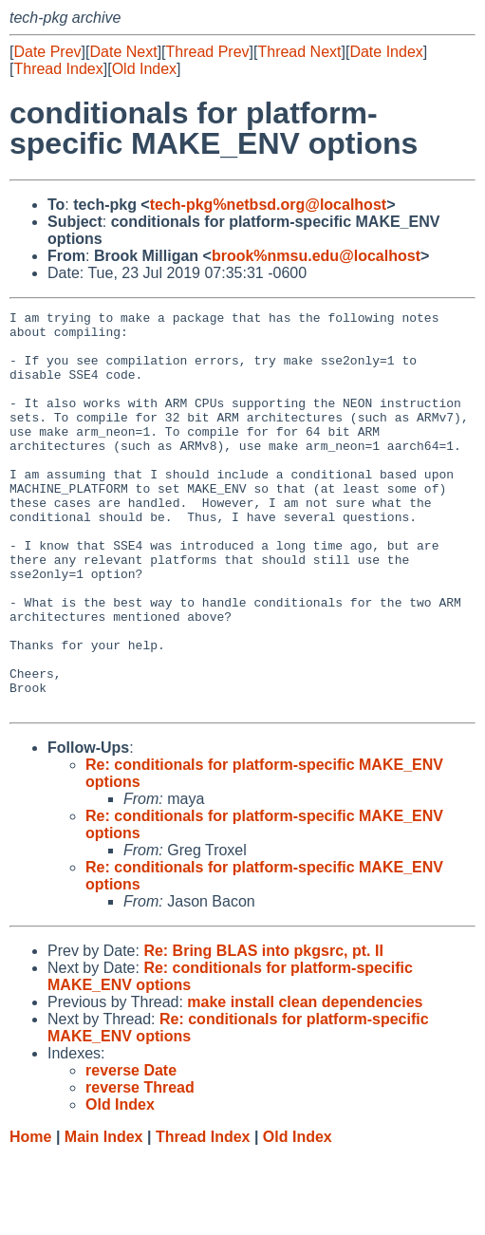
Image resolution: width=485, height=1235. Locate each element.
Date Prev (47, 52)
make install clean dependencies (304, 1082)
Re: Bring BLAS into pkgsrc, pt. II (262, 1030)
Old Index (144, 69)
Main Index (104, 1216)
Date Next (123, 52)
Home (30, 1216)
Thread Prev (208, 52)
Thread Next (299, 52)
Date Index (385, 52)
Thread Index (58, 69)
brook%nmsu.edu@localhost (316, 256)
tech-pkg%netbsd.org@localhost (268, 204)
